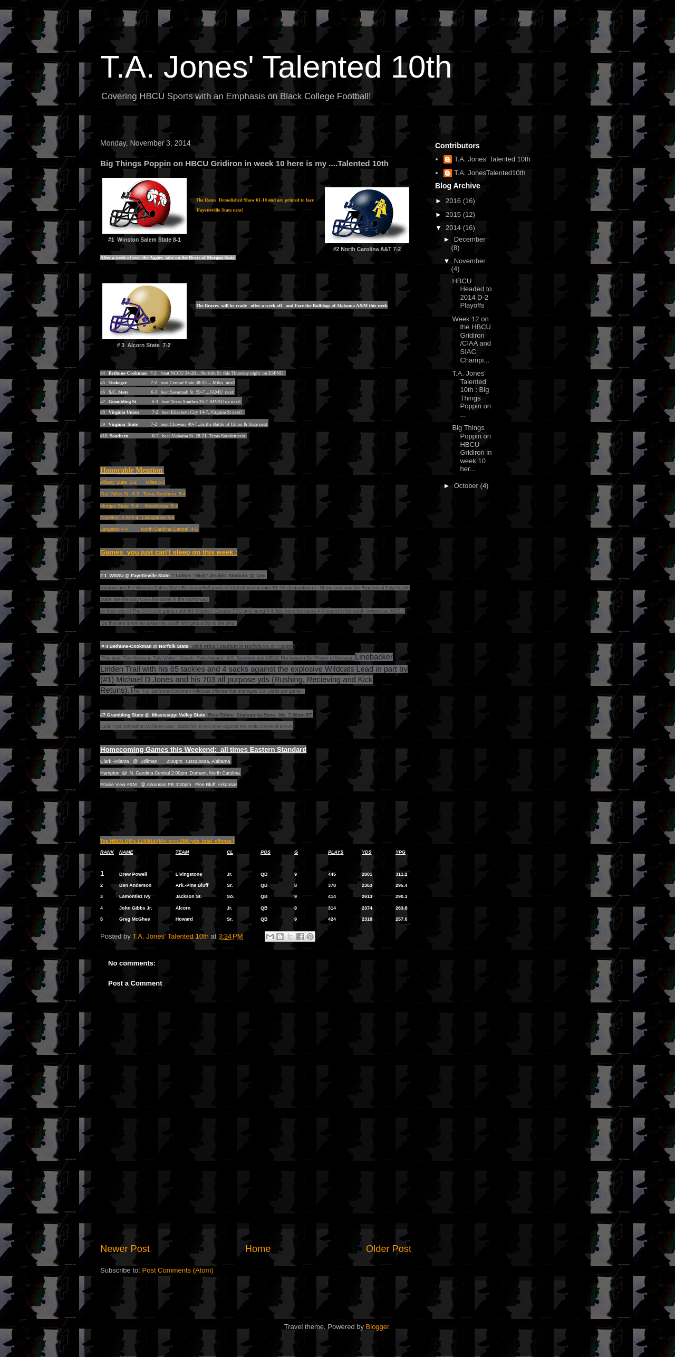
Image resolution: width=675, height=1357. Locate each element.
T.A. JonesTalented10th (489, 173)
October (467, 486)
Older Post (388, 1249)
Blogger (377, 1327)
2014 (454, 228)
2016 (454, 201)
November (470, 261)
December (470, 239)
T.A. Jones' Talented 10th (276, 66)
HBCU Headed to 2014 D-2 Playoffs (471, 293)
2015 (454, 214)
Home (258, 1249)
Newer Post (125, 1249)
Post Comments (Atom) (178, 1270)
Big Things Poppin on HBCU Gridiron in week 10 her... (471, 448)
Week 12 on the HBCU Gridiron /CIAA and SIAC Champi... (471, 339)
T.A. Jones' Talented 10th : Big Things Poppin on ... (471, 393)
